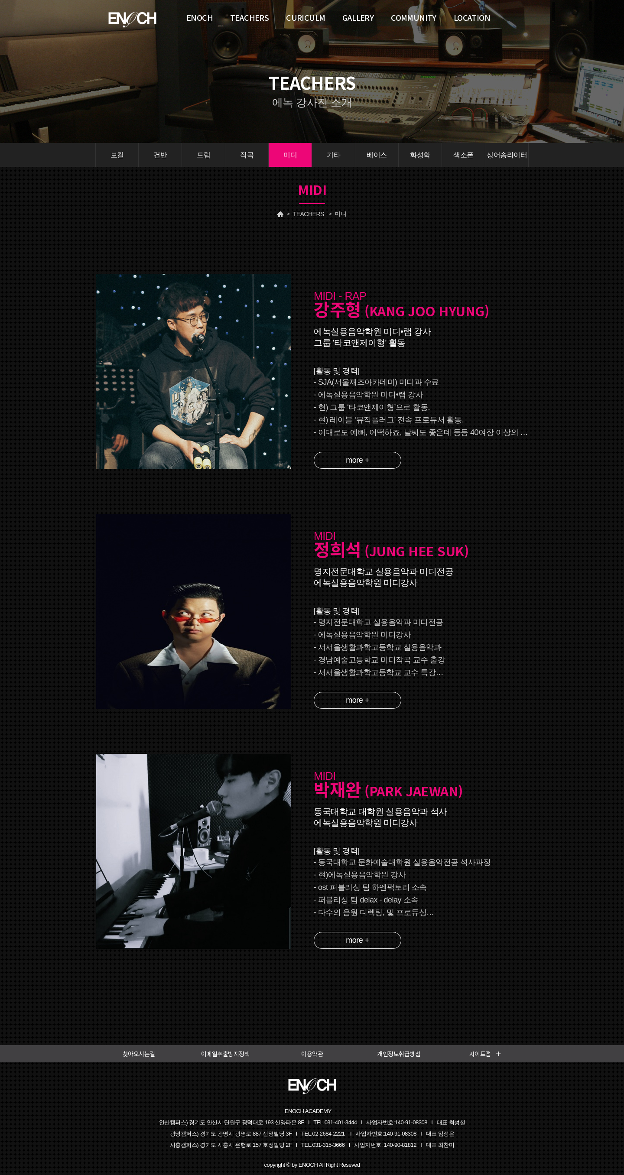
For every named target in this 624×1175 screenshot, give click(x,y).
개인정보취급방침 (398, 1053)
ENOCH (199, 17)
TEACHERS (308, 214)
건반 (160, 155)
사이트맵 (485, 1053)
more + (357, 460)
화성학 (420, 155)
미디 (290, 155)
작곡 (247, 155)
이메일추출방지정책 (225, 1053)
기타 (333, 155)
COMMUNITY (413, 17)
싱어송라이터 (507, 155)
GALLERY (358, 17)
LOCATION (472, 17)
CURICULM (305, 17)
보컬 (117, 155)
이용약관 (312, 1053)
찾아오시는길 (139, 1053)
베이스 (377, 155)
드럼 (203, 155)
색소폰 (463, 155)
